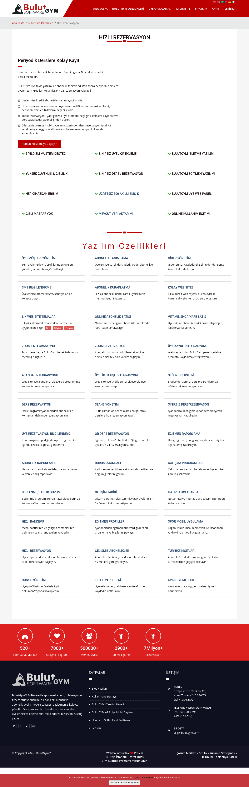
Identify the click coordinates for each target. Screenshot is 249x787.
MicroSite (183, 8)
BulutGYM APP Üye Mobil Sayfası (112, 712)
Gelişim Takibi (106, 492)
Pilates (58, 327)
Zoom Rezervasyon (110, 346)
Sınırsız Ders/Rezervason (188, 404)
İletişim (229, 8)
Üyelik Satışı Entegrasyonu (117, 375)
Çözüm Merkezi (187, 753)
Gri (48, 327)
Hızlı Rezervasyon (36, 551)
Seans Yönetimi (107, 404)
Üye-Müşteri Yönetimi (39, 258)
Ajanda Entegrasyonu (40, 375)
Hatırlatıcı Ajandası (185, 492)
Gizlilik (203, 753)
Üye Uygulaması (160, 8)
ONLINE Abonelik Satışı (113, 317)
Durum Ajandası (108, 463)
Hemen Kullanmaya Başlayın (39, 144)
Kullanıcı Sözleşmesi (222, 753)
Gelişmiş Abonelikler (112, 551)
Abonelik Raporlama (39, 463)
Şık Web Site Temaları (39, 317)
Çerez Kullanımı (144, 777)
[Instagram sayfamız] (14, 726)
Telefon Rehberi (108, 580)
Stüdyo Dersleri (181, 375)
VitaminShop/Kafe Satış (187, 317)
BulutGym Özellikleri (128, 8)
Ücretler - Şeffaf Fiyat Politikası (111, 720)
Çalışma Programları (185, 463)
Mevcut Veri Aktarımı (116, 214)
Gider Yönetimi (180, 258)
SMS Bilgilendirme (36, 287)
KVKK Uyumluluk (181, 580)
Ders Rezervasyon (36, 404)
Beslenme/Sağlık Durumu (42, 492)
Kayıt (215, 8)
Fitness (69, 327)
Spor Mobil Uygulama (185, 521)
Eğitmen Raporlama (184, 434)
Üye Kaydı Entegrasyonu (187, 346)
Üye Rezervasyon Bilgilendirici (47, 434)
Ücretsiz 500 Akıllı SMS (119, 194)
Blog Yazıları (99, 688)
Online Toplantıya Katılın (219, 757)
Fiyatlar (201, 8)
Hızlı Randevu (33, 521)
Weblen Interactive (118, 753)
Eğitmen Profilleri (110, 521)
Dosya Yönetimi (34, 580)
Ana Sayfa (100, 8)
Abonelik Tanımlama (111, 258)
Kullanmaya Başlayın (105, 696)
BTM (104, 761)
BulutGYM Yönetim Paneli (108, 704)
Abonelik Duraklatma (112, 287)
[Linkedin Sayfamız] (27, 726)
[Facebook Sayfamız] (20, 726)
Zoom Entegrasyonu (38, 346)
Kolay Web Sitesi (181, 287)
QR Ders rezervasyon (112, 434)
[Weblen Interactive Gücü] (33, 726)
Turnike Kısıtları (181, 551)
